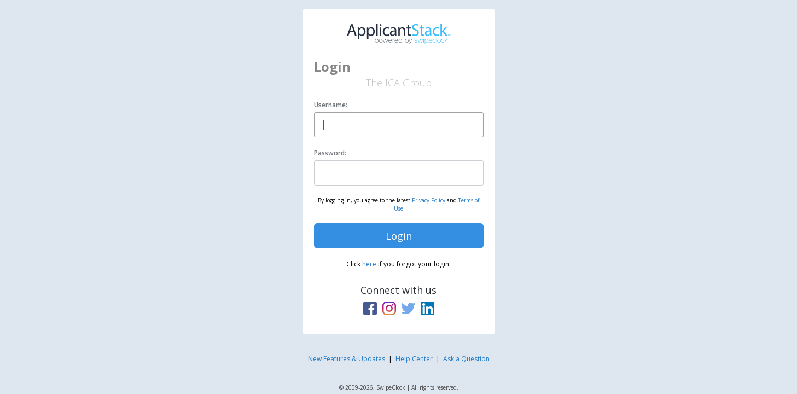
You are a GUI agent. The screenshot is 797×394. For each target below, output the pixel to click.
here (369, 264)
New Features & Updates (346, 358)
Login (399, 235)
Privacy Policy (428, 200)
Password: (330, 153)
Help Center (414, 358)
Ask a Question (466, 358)
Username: (330, 104)
